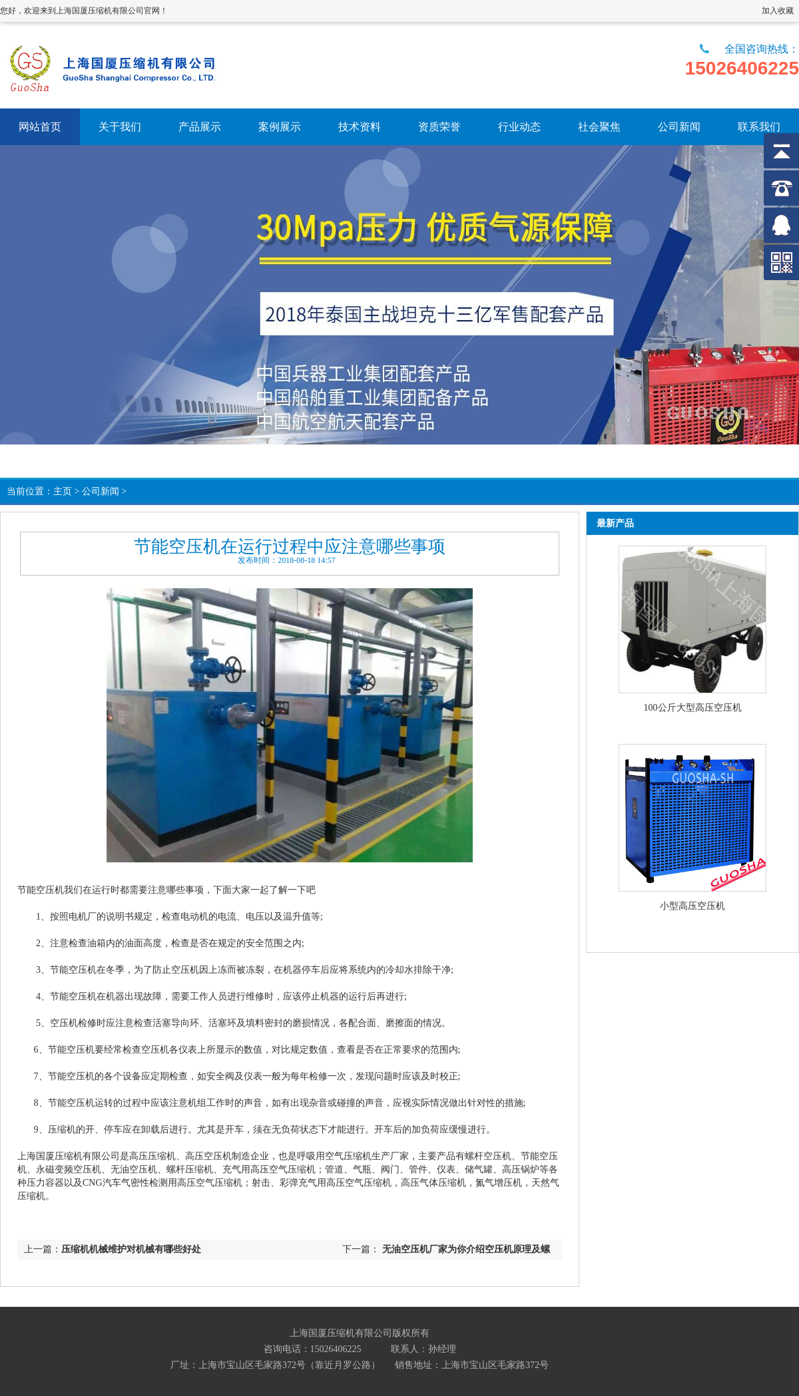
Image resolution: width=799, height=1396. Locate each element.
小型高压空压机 (692, 906)
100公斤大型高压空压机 (693, 708)
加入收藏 (778, 10)
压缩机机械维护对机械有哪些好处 (131, 1249)
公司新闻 (100, 491)
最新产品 (615, 523)
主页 (62, 491)
